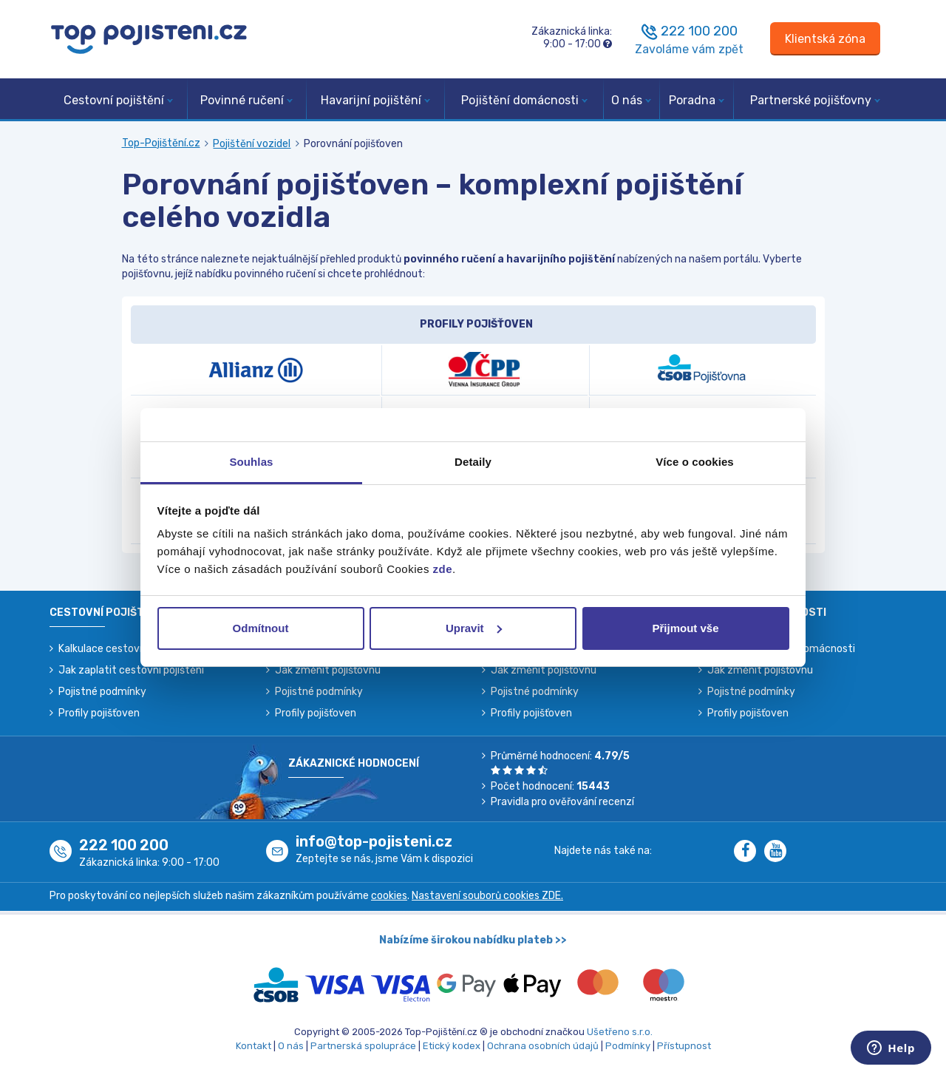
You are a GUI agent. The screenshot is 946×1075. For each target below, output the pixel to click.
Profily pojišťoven (99, 713)
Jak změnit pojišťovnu (328, 670)
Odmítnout (261, 628)
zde (443, 569)
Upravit (474, 628)
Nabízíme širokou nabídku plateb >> (473, 940)
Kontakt (253, 1045)
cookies (389, 895)
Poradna (696, 100)
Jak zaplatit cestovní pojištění (131, 670)
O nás (631, 100)
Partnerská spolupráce (363, 1045)
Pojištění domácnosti (524, 100)
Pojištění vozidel (251, 144)
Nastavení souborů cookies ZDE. (487, 895)
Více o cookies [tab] (695, 461)
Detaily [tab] (473, 461)
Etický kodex (451, 1045)
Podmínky (627, 1045)
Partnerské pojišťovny (815, 100)
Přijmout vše (685, 628)
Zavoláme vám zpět (689, 49)
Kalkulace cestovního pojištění (130, 648)
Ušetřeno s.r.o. (620, 1031)
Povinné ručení (246, 100)
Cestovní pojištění (118, 100)
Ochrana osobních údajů (543, 1045)
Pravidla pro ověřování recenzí (562, 802)
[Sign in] (825, 38)
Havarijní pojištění (375, 100)
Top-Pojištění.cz (161, 143)
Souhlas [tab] (251, 461)
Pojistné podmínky (102, 691)
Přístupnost (684, 1045)
